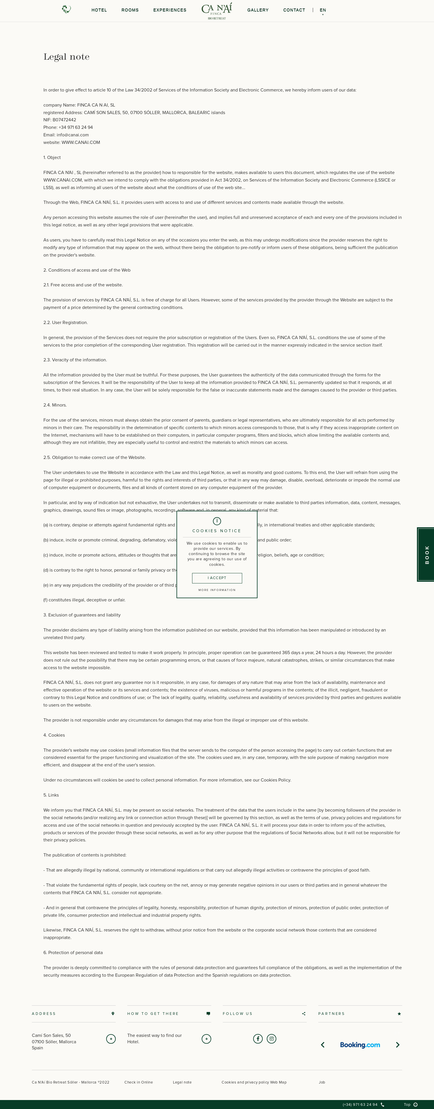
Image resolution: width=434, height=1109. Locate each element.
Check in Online (138, 1082)
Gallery (258, 10)
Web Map (278, 1082)
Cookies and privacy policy (245, 1082)
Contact (294, 10)
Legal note (182, 1082)
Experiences (170, 10)
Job (322, 1082)
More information (217, 592)
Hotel (99, 10)
